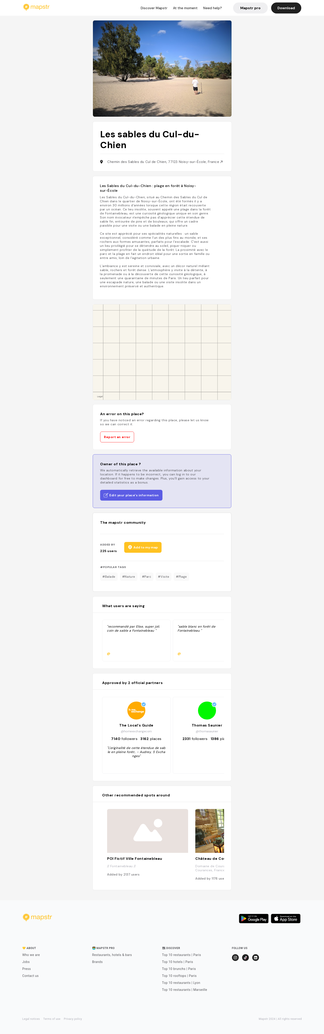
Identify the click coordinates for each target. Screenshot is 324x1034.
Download (286, 8)
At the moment (185, 8)
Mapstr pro (250, 8)
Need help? (212, 8)
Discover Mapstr (154, 8)
